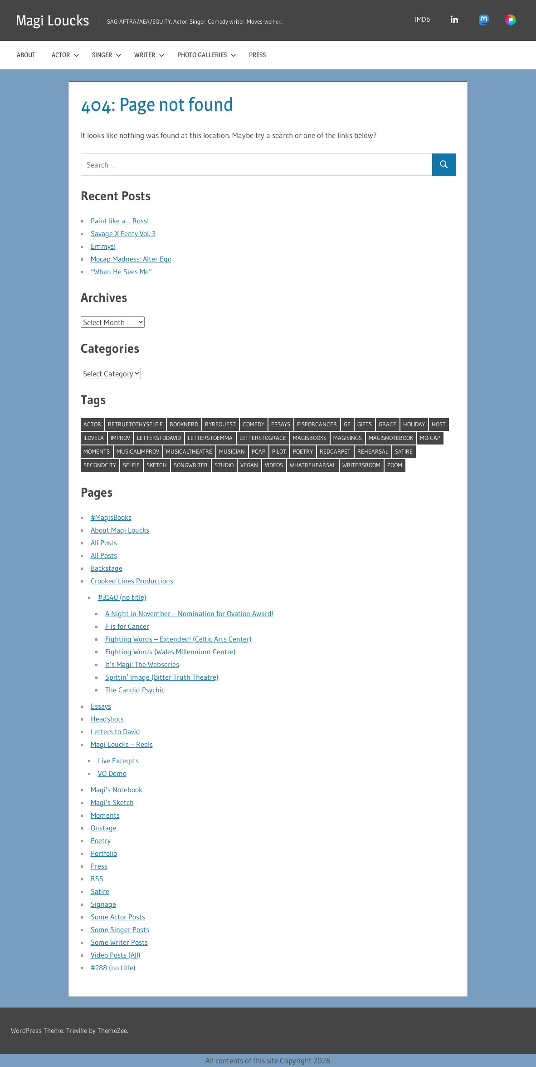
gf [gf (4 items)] (347, 424)
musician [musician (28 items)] (232, 451)
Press (257, 54)
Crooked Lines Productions (132, 580)
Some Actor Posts (118, 916)
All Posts (104, 542)
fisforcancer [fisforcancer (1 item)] (317, 424)
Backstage (106, 568)
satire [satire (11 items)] (404, 451)
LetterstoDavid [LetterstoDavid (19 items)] (159, 437)
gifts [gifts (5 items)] (364, 424)
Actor (65, 54)
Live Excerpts (118, 760)
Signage (103, 904)
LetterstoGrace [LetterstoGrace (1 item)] (262, 437)
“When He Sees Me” (121, 271)
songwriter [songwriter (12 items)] (191, 465)
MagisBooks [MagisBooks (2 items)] (309, 437)
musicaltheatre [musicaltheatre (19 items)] (189, 451)
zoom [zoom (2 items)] (394, 465)
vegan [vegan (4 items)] (249, 465)
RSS (97, 878)
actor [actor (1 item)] (92, 424)
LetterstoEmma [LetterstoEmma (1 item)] (210, 437)
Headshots (107, 718)
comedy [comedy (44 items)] (253, 424)
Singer (107, 54)
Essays (101, 706)
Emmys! (103, 246)
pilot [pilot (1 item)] (279, 451)
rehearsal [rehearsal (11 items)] (372, 451)
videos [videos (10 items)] (274, 465)
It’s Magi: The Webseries (142, 664)
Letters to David (115, 731)
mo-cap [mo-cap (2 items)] (430, 437)
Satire (100, 891)
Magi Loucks (52, 20)
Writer (149, 54)
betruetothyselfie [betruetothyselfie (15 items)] (135, 424)
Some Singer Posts (120, 929)
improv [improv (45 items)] (120, 437)
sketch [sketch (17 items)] (156, 465)
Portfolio (104, 853)
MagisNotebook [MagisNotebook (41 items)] (391, 437)
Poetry (101, 840)
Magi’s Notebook (116, 789)
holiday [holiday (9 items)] (414, 424)
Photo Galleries (206, 54)
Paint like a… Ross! (120, 220)
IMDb (422, 19)
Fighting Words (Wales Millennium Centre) (170, 651)
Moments (105, 815)
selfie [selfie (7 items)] (131, 465)
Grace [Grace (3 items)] (387, 424)
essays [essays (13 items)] (280, 424)
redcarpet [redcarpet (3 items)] (335, 451)
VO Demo (112, 773)
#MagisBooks (111, 517)
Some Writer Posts (119, 942)
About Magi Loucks (120, 529)
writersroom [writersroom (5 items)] (361, 465)
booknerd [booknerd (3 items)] (184, 424)
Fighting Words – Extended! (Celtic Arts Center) (178, 638)
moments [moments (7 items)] (96, 451)
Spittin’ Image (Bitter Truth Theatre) (162, 677)
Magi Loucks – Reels (122, 744)
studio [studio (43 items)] (224, 465)
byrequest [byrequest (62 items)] (220, 424)
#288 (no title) (113, 967)
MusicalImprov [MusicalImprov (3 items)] (138, 451)
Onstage (104, 827)
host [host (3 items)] (439, 424)
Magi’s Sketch (112, 802)
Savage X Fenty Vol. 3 (123, 233)
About (26, 54)
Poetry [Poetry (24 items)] (303, 451)
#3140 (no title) (122, 597)
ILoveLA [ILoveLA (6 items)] (93, 437)
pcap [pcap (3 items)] (258, 451)
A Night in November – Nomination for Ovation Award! (189, 613)
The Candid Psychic (135, 689)
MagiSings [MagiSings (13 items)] (347, 437)
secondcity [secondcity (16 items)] (99, 465)
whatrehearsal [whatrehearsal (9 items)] (313, 465)
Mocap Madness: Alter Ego (131, 258)
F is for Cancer (127, 626)
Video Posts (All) (116, 954)
